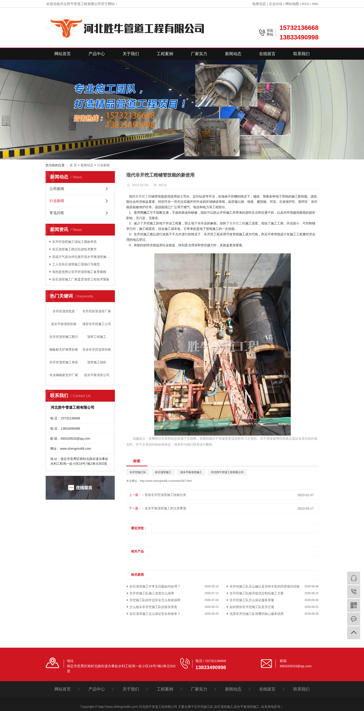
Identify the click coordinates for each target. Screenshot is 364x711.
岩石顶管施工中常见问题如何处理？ (154, 586)
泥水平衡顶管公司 (96, 375)
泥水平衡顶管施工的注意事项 (165, 508)
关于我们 (131, 53)
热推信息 (259, 4)
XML (314, 4)
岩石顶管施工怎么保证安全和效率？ (154, 614)
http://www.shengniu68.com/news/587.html (166, 481)
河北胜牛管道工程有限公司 (227, 472)
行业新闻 (103, 165)
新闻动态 (233, 53)
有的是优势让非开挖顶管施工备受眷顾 (79, 272)
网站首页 (62, 53)
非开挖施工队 (138, 472)
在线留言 (267, 53)
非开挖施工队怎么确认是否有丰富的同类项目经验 (265, 586)
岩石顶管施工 (163, 472)
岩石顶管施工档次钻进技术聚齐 (74, 249)
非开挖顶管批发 (64, 311)
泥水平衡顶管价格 (63, 324)
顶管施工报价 (96, 362)
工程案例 (165, 53)
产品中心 (96, 53)
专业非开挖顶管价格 (96, 349)
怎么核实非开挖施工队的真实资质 (153, 607)
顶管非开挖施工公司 (96, 324)
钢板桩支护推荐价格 (63, 349)
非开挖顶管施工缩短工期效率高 (74, 242)
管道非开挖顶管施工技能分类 (165, 495)
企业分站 (276, 4)
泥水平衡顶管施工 (191, 472)
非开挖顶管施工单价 (63, 362)
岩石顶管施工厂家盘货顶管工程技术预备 (80, 279)
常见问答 (57, 213)
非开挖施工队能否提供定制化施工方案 (257, 593)
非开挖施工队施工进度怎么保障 (151, 593)
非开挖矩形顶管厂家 (96, 311)
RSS (305, 4)
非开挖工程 (143, 196)
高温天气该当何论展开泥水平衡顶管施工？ (81, 257)
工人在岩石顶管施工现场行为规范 (76, 264)
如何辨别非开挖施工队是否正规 (252, 607)
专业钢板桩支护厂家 (63, 375)
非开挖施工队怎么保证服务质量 (252, 600)
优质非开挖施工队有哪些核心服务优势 (257, 614)
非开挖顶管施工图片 (63, 337)
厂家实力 (199, 53)
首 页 (73, 165)
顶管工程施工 (96, 337)
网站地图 (292, 4)
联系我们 (301, 53)
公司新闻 (57, 189)
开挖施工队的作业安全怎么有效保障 (154, 600)
